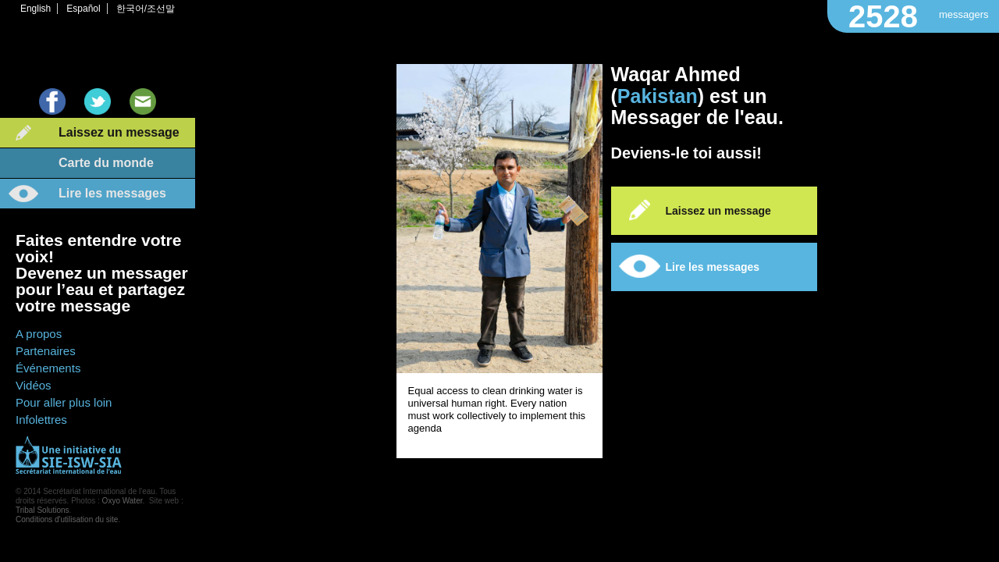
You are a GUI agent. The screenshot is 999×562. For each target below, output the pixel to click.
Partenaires (46, 350)
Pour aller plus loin (64, 402)
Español (83, 8)
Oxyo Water (122, 500)
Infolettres (41, 419)
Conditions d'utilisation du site (67, 519)
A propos (39, 333)
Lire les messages (112, 193)
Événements (48, 368)
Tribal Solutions (42, 510)
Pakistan (657, 96)
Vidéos (34, 385)
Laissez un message (119, 132)
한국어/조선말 (145, 8)
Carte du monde (106, 162)
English (35, 8)
